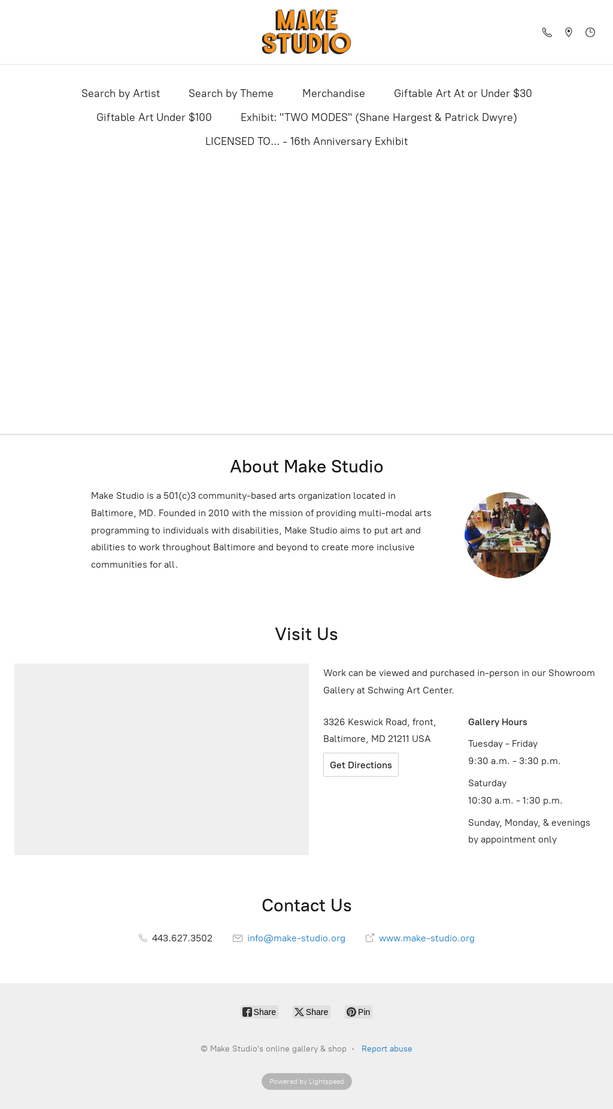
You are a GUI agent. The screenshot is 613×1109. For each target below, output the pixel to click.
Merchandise (333, 93)
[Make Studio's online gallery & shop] (306, 32)
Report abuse (387, 1049)
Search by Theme (231, 93)
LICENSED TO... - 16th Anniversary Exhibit (306, 141)
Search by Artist (120, 93)
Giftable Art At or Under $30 (463, 93)
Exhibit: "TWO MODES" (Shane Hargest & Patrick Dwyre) (379, 117)
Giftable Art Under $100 (154, 117)
